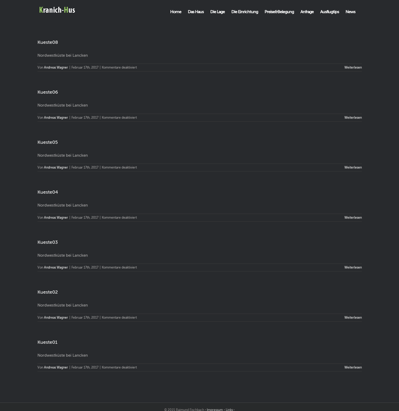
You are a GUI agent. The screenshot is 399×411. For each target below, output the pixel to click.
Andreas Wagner (56, 67)
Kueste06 (47, 92)
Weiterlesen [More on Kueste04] (353, 217)
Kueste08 (47, 42)
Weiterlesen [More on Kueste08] (353, 67)
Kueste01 (47, 342)
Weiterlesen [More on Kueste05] (353, 167)
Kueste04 (47, 192)
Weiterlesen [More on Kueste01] (353, 367)
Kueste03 (47, 242)
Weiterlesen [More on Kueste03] (353, 267)
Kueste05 (47, 142)
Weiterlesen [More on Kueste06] (353, 118)
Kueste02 (47, 292)
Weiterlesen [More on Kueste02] (353, 317)
